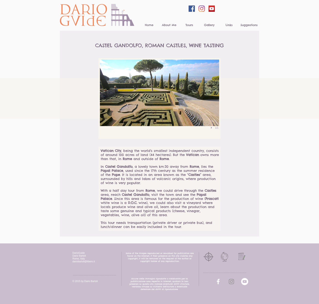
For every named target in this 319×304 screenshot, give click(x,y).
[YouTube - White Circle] (244, 281)
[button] (159, 98)
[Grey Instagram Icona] (231, 281)
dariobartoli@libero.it (83, 261)
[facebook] (218, 281)
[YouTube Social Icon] (212, 8)
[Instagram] (202, 8)
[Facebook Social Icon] (192, 8)
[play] (212, 128)
